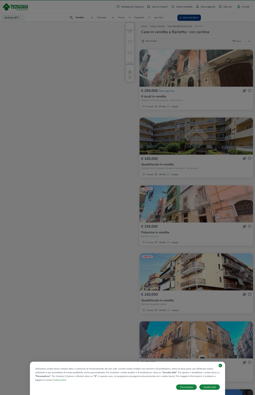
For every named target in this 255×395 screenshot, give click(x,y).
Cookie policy (59, 380)
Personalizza (186, 387)
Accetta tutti (209, 387)
